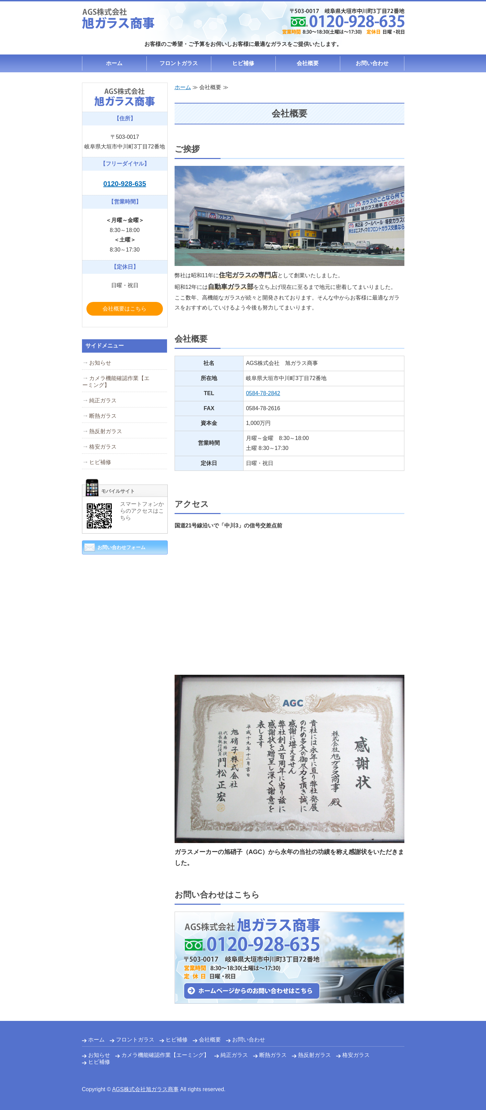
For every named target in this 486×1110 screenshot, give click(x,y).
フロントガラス (178, 63)
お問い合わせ (372, 63)
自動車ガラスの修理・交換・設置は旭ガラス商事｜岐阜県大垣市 (118, 18)
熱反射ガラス (105, 431)
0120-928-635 (124, 183)
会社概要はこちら (124, 309)
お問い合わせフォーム (121, 547)
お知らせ (100, 363)
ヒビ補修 (243, 63)
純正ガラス (103, 400)
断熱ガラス (103, 416)
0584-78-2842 (263, 393)
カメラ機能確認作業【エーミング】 (116, 381)
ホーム (114, 63)
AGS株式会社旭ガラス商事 (145, 1089)
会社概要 (308, 63)
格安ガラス (103, 447)
